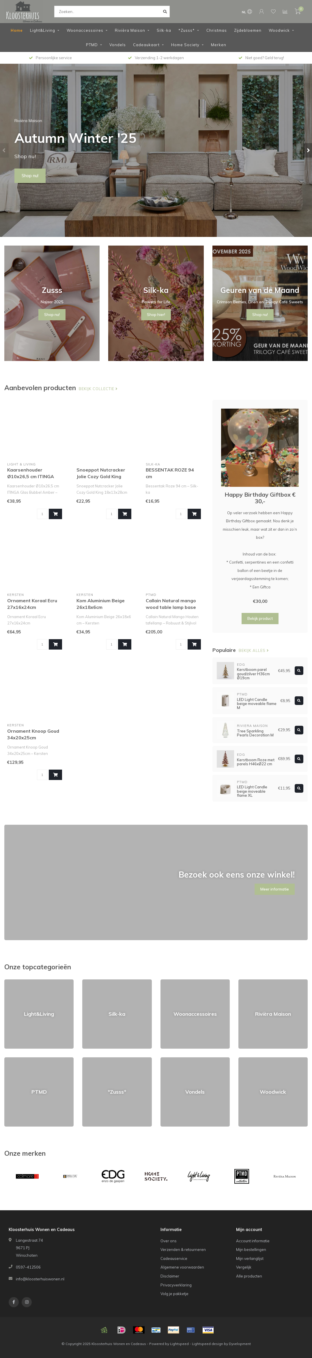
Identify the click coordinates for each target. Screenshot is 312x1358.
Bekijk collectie (98, 389)
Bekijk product (260, 618)
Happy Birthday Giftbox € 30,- (260, 498)
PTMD (92, 44)
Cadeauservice (173, 1258)
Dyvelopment (240, 1344)
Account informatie (253, 1241)
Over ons (168, 1241)
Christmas (216, 30)
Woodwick (279, 30)
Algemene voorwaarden (182, 1267)
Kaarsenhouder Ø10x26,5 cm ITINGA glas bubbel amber (30, 476)
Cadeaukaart (146, 44)
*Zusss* (186, 30)
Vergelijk (243, 1267)
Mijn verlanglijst (250, 1258)
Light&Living (42, 30)
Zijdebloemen (247, 30)
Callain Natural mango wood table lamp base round (171, 607)
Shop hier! (156, 314)
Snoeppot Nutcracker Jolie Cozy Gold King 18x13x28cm (100, 476)
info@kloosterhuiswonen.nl (40, 1279)
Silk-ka (164, 30)
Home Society (185, 44)
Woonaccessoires (85, 30)
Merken (218, 44)
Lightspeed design (207, 1344)
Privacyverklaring (176, 1285)
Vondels (117, 44)
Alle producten (249, 1276)
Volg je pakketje (174, 1293)
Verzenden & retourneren (183, 1249)
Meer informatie (274, 889)
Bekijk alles (254, 650)
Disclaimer (169, 1276)
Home (17, 30)
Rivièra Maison (130, 30)
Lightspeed (179, 1344)
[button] (4, 150)
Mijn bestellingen (251, 1249)
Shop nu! (30, 175)
